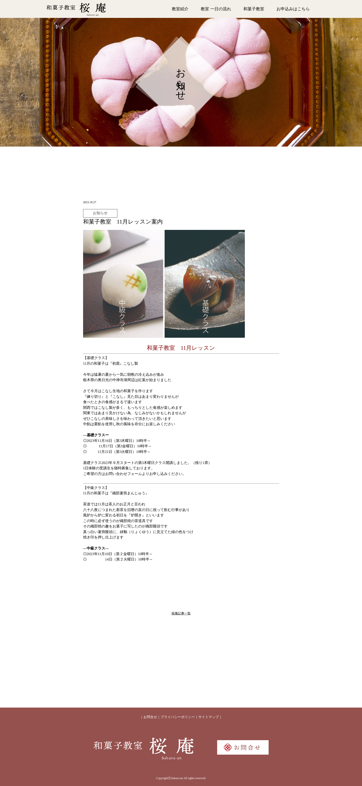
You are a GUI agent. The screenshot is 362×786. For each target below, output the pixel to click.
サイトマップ (208, 717)
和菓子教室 (253, 9)
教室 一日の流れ (216, 9)
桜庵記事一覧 (181, 613)
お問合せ (150, 717)
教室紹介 (180, 9)
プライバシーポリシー (178, 717)
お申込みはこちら (293, 9)
